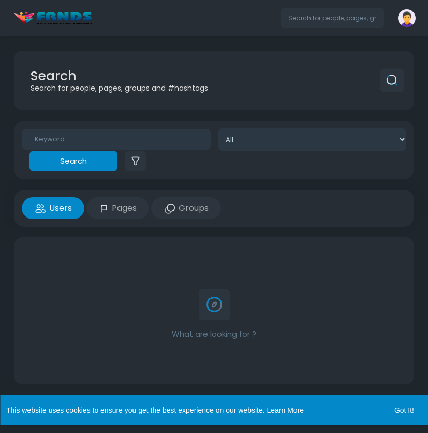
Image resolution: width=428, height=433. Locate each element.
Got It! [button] (404, 410)
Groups (186, 208)
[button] (332, 18)
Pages (118, 208)
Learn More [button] (285, 410)
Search (73, 160)
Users (53, 208)
